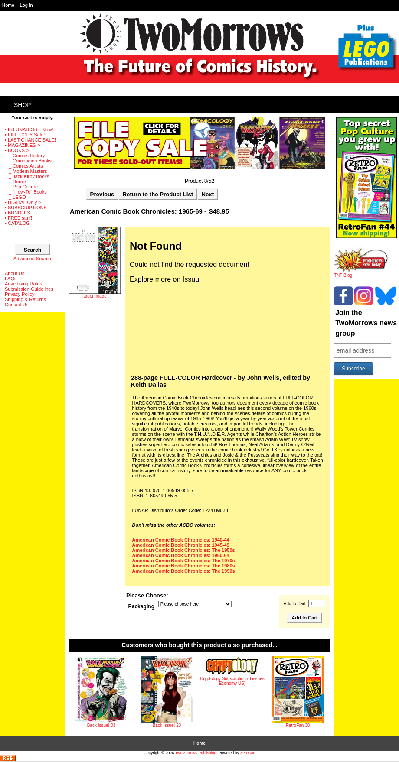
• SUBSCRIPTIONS (26, 207)
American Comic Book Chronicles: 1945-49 (180, 545)
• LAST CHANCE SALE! (30, 140)
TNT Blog (361, 273)
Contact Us (16, 304)
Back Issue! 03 (101, 725)
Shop (22, 104)
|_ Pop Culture (21, 186)
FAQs (11, 278)
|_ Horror (15, 181)
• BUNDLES (17, 212)
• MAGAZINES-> (22, 145)
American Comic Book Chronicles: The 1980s (183, 565)
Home (8, 5)
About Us (14, 273)
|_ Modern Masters (26, 171)
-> (17, 150)
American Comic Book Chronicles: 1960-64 (180, 555)
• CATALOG (17, 223)
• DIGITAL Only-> (23, 202)
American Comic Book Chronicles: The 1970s (183, 560)
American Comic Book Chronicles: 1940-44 (180, 539)
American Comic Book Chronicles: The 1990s (183, 571)
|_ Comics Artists (24, 166)
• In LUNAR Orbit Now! (29, 129)
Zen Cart (247, 753)
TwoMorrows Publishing (195, 753)
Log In (26, 5)
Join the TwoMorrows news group (366, 323)
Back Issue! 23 (167, 725)
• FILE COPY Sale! (25, 134)
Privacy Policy (19, 294)
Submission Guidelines (29, 289)
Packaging (141, 606)
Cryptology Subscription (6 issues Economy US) (232, 681)
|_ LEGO (15, 197)
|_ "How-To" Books (26, 192)
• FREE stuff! (18, 217)
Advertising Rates (23, 283)
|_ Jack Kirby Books (27, 176)
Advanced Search (32, 258)
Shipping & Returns (25, 299)
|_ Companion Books (28, 160)
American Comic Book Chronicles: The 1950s (183, 550)
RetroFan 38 (298, 725)
